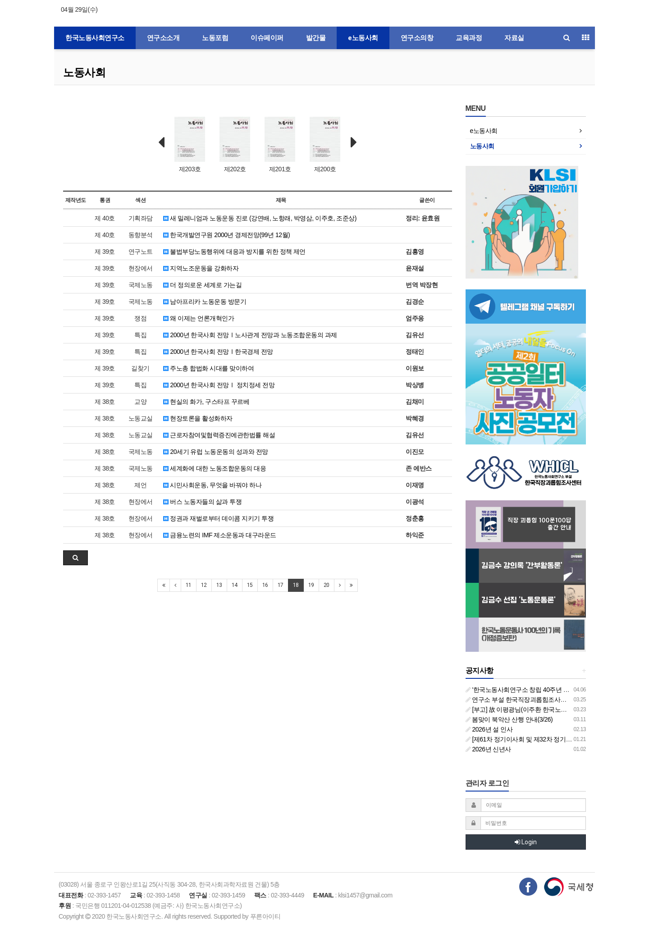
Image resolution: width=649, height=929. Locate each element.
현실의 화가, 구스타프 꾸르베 (206, 401)
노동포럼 (215, 38)
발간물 (316, 38)
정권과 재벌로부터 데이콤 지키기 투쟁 (218, 518)
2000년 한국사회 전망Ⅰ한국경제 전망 (218, 351)
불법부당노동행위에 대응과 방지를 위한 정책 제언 (234, 251)
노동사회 (84, 72)
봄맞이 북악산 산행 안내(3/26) (509, 719)
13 (219, 585)
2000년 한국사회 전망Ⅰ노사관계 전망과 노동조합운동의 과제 (250, 335)
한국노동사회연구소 (94, 38)
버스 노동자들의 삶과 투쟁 (202, 501)
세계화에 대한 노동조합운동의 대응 (214, 468)
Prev (161, 142)
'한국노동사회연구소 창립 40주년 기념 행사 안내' (535, 689)
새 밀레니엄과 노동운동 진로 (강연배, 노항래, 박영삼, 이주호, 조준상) (259, 218)
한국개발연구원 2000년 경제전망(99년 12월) (226, 234)
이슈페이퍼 (267, 38)
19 (311, 585)
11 (189, 585)
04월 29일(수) (79, 9)
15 (250, 585)
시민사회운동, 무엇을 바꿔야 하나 (212, 485)
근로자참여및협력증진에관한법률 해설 (219, 435)
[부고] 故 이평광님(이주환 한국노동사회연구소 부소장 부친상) (552, 709)
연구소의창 (417, 38)
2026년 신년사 (488, 749)
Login (526, 842)
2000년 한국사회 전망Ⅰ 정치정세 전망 (218, 385)
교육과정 (469, 38)
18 (296, 585)
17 (280, 585)
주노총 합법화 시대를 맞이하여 (208, 368)
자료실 (514, 38)
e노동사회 (363, 38)
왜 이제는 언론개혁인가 (198, 318)
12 (204, 585)
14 (235, 585)
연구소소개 (163, 38)
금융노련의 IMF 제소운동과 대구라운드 (219, 535)
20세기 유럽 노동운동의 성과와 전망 (215, 451)
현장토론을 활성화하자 (198, 418)
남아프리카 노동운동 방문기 (204, 301)
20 (326, 585)
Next (354, 142)
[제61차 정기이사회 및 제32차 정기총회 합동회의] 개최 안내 (549, 739)
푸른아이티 (265, 916)
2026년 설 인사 (489, 729)
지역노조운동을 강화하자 (200, 268)
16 (265, 585)
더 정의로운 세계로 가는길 (202, 284)
